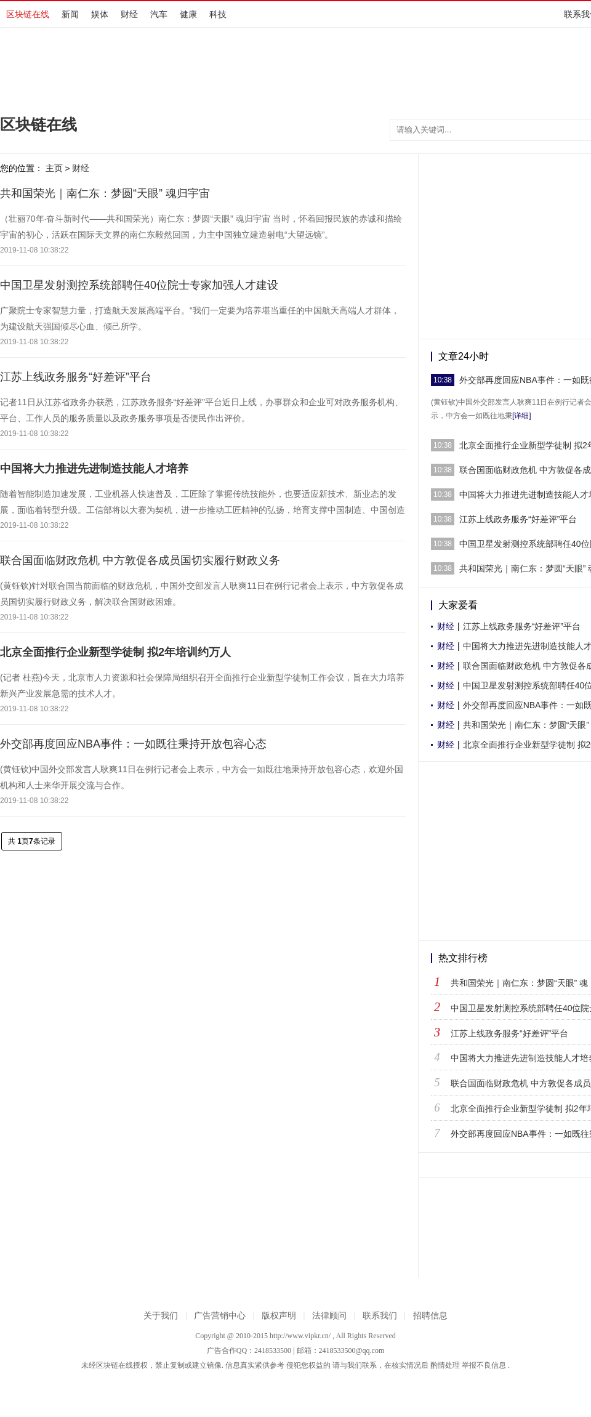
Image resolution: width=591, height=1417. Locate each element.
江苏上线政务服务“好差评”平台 (75, 377)
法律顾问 (329, 1315)
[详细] (521, 415)
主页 (54, 168)
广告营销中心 (220, 1315)
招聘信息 (430, 1315)
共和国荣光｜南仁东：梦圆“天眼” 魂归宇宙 (105, 193)
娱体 (99, 14)
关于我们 (160, 1315)
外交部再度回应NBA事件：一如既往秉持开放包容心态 (133, 744)
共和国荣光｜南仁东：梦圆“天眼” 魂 (519, 983)
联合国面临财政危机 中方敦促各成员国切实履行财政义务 (140, 560)
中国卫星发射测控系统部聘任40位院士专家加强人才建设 (139, 285)
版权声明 (279, 1315)
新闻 (70, 14)
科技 (218, 14)
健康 (188, 14)
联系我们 (380, 1315)
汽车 (158, 14)
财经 (129, 14)
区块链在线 (27, 14)
